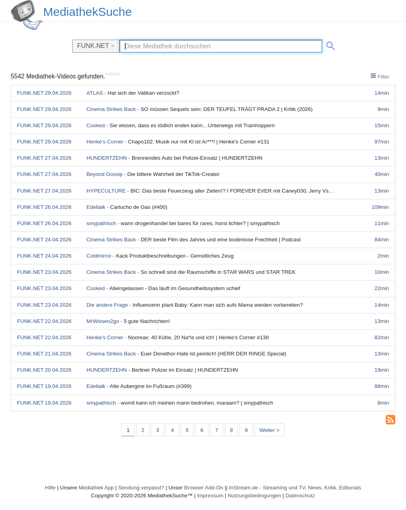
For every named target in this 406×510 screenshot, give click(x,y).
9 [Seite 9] (246, 430)
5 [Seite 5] (187, 430)
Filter (380, 76)
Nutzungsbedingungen (254, 496)
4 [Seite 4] (172, 430)
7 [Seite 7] (216, 430)
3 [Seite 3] (157, 430)
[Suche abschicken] (329, 44)
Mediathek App (96, 488)
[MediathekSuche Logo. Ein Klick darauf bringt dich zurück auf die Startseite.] (27, 15)
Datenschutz (300, 496)
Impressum (210, 496)
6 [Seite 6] (202, 430)
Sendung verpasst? (141, 488)
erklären (113, 73)
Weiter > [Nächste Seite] (269, 430)
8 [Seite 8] (231, 430)
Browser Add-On (203, 488)
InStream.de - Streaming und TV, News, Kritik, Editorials (295, 488)
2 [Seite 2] (143, 430)
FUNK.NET (96, 45)
